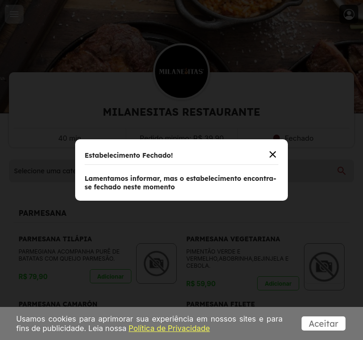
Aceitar (323, 323)
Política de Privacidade (169, 328)
